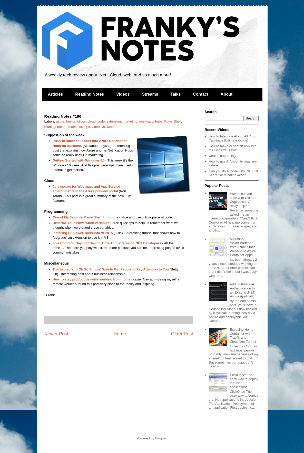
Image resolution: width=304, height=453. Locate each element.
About (226, 94)
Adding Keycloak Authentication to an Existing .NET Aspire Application (243, 290)
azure (60, 121)
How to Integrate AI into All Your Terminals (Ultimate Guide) (232, 138)
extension (113, 121)
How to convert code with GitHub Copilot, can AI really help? (242, 200)
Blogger (160, 438)
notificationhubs (150, 121)
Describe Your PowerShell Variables (81, 223)
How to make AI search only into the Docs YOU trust (233, 148)
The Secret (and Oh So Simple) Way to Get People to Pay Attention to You (111, 269)
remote (70, 127)
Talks (176, 94)
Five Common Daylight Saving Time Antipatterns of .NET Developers (107, 243)
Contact (200, 94)
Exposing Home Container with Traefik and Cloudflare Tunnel (243, 336)
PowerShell (172, 121)
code (101, 121)
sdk (80, 127)
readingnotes (54, 127)
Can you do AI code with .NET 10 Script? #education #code (233, 173)
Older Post (182, 333)
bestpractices (76, 121)
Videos (123, 94)
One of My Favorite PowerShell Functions (85, 217)
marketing (130, 121)
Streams (150, 94)
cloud (92, 121)
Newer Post (56, 333)
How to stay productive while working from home (91, 279)
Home (119, 333)
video (96, 127)
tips (87, 127)
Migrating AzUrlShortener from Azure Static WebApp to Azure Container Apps (243, 247)
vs (103, 127)
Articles (55, 94)
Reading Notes (89, 94)
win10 (111, 127)
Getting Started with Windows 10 (78, 160)
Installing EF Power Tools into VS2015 (83, 233)
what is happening (222, 156)
